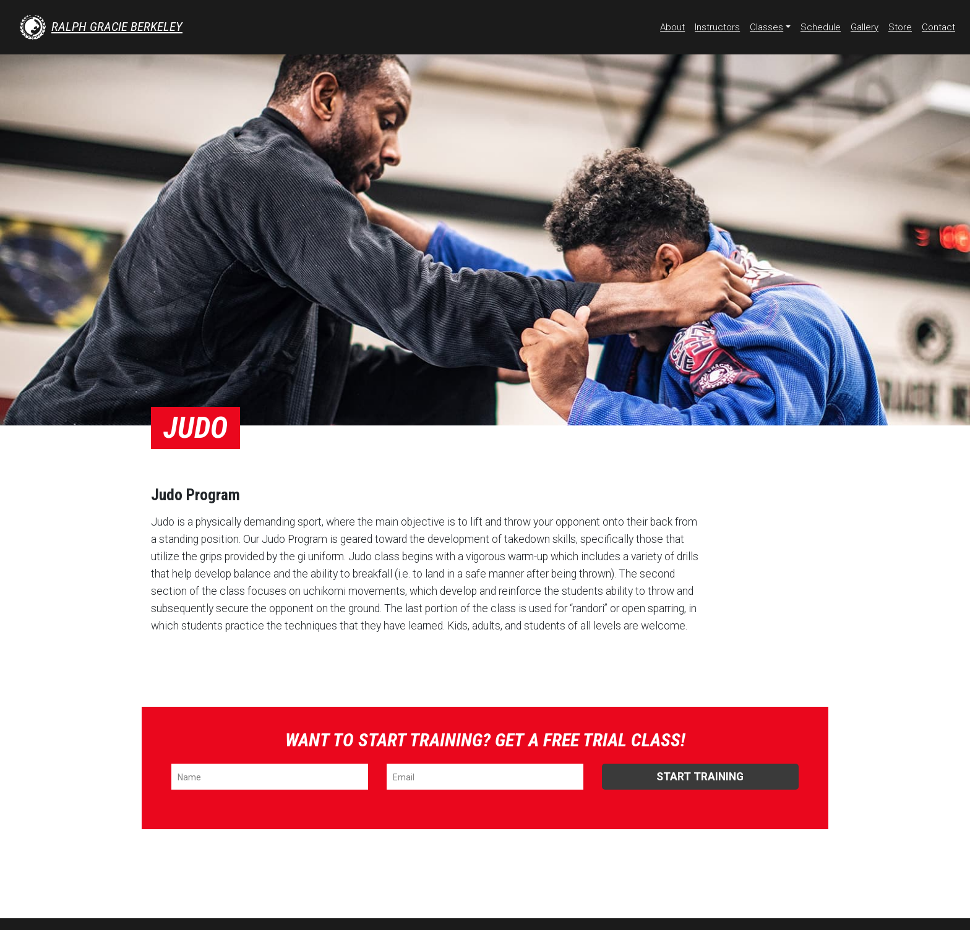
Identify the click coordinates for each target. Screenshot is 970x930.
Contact (938, 27)
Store (900, 27)
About (672, 27)
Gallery (864, 27)
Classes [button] (766, 27)
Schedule (820, 27)
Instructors (717, 27)
